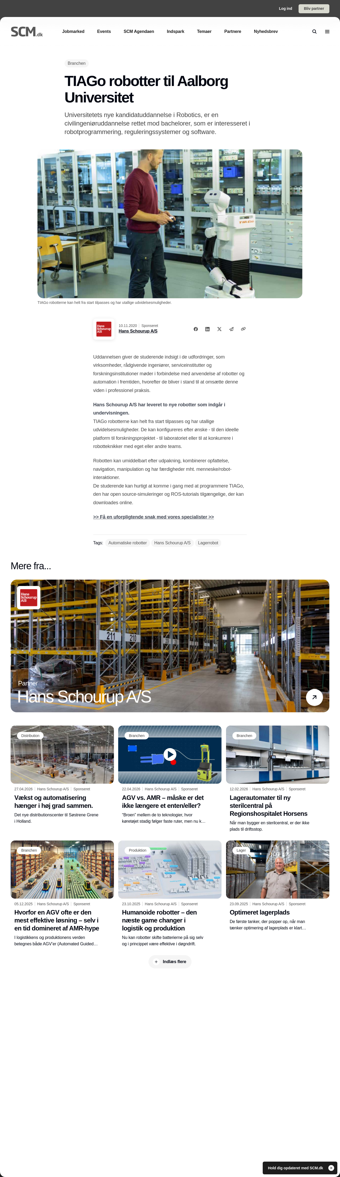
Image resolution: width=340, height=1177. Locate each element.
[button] (314, 697)
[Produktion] (138, 850)
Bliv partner (314, 8)
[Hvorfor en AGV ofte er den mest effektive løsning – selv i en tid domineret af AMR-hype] (62, 893)
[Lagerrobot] (208, 543)
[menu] (327, 31)
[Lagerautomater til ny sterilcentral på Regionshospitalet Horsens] (277, 779)
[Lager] (241, 850)
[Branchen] (77, 63)
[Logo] (27, 31)
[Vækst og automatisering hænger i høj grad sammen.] (62, 775)
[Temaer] (204, 31)
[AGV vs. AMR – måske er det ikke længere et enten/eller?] (170, 775)
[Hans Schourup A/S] (172, 543)
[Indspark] (175, 31)
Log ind (285, 8)
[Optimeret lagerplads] (277, 886)
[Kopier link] (243, 329)
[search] (314, 31)
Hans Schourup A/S (138, 331)
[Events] (104, 31)
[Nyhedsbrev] (266, 31)
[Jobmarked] (73, 31)
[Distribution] (30, 735)
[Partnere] (232, 31)
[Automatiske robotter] (127, 543)
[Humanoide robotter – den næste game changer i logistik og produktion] (170, 893)
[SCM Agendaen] (139, 31)
